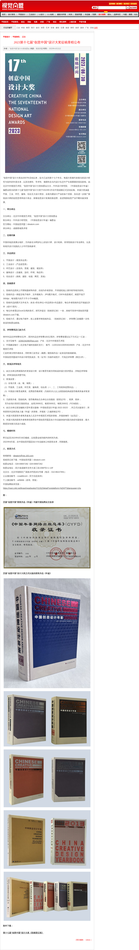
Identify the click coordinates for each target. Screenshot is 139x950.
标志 (23, 22)
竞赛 (94, 14)
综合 (54, 22)
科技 (23, 28)
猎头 (109, 14)
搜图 (130, 14)
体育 (42, 28)
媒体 (82, 28)
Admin (88, 940)
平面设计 (21, 14)
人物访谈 (72, 22)
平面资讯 (14, 22)
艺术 (47, 28)
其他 (92, 28)
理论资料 (62, 22)
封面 (42, 22)
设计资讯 (11, 14)
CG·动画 (50, 14)
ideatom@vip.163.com (23, 456)
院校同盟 (78, 14)
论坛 (136, 14)
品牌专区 (117, 14)
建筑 (57, 28)
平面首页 (4, 22)
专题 (125, 14)
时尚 (70, 14)
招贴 (29, 22)
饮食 (52, 28)
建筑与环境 (61, 14)
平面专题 (82, 22)
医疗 (33, 28)
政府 (77, 28)
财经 (72, 28)
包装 (35, 22)
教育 (28, 28)
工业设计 (32, 14)
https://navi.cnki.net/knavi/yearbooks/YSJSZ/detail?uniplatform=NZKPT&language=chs (42, 488)
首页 (4, 14)
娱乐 (38, 28)
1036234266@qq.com (28, 341)
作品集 (87, 14)
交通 (62, 28)
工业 (18, 28)
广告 (48, 22)
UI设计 (41, 14)
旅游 (67, 28)
